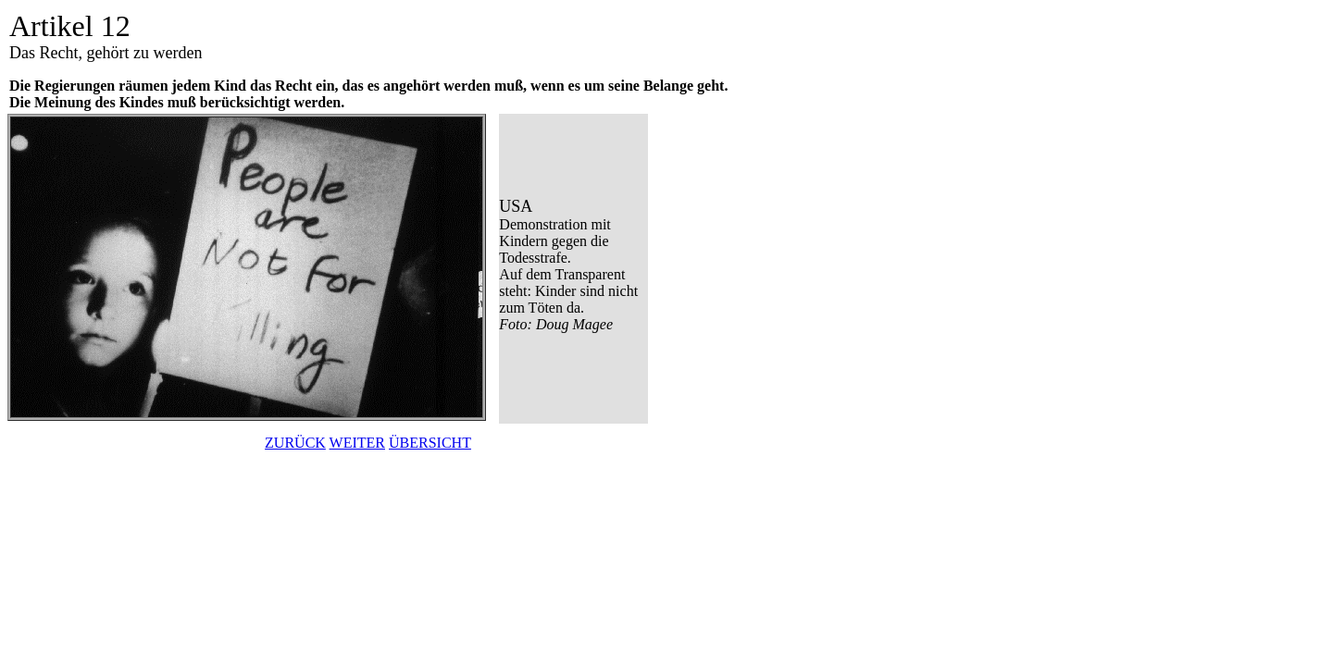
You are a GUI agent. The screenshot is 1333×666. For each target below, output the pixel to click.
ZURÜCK (295, 442)
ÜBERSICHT (430, 442)
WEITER (357, 442)
